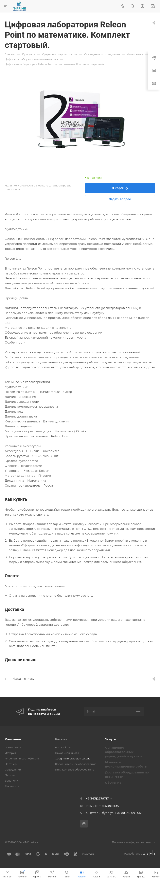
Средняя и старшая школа (72, 758)
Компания (13, 739)
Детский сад (63, 747)
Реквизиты (12, 786)
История (10, 752)
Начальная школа (67, 752)
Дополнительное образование (75, 764)
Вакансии (11, 780)
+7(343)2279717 (97, 798)
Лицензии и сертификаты (22, 758)
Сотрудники (13, 769)
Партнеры (12, 764)
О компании (13, 747)
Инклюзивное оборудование (74, 769)
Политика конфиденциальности (133, 842)
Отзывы (10, 775)
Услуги (110, 739)
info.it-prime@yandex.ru (102, 806)
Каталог (61, 739)
